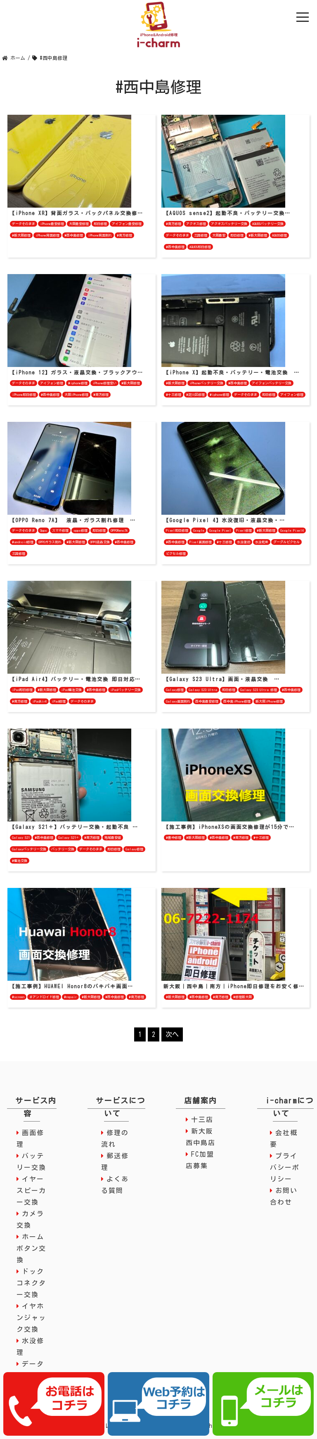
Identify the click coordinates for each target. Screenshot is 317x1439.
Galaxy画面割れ (178, 701)
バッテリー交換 (62, 849)
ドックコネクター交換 (31, 1283)
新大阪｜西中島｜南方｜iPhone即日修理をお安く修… (234, 986)
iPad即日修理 (22, 689)
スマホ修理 (60, 530)
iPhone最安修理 (52, 223)
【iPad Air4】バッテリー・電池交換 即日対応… (75, 679)
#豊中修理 (173, 837)
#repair (70, 997)
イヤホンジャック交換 (31, 1317)
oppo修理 (80, 530)
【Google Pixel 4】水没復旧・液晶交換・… (224, 520)
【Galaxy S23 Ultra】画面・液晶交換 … (221, 679)
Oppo (43, 530)
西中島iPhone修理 (237, 701)
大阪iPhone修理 (76, 394)
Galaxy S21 (21, 837)
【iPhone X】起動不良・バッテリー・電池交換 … (231, 372)
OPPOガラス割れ (50, 542)
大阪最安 (218, 235)
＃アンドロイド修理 (44, 997)
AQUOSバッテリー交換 (268, 223)
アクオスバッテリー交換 (229, 223)
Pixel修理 (244, 530)
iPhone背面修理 (47, 235)
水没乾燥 (261, 542)
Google (198, 530)
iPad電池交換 (71, 689)
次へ (172, 1034)
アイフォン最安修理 (127, 223)
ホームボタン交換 (31, 1248)
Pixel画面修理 (200, 542)
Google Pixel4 (292, 530)
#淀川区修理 (195, 394)
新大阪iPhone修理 (269, 701)
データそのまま (23, 223)
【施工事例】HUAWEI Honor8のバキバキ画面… (71, 986)
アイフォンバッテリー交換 (271, 383)
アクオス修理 (196, 223)
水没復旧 (243, 542)
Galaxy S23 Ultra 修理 (258, 689)
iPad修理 (59, 701)
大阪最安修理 (79, 223)
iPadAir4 (39, 701)
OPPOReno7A (119, 530)
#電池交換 (19, 860)
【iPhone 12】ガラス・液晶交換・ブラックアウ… (76, 372)
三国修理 (200, 235)
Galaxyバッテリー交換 (29, 849)
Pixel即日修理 (177, 530)
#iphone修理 (78, 383)
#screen (18, 997)
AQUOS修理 (279, 235)
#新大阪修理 (21, 235)
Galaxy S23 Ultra (203, 689)
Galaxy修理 (175, 689)
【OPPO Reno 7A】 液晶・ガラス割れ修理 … (72, 520)
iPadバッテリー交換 (125, 689)
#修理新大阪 (242, 997)
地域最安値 (112, 837)
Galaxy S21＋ (68, 837)
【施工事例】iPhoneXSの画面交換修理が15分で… (229, 826)
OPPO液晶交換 (100, 542)
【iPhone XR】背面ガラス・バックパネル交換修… (76, 213)
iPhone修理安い (104, 383)
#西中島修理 (73, 235)
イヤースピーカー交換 (31, 1190)
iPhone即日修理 (24, 394)
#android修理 (22, 542)
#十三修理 (173, 394)
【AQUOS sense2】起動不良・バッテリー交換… (227, 213)
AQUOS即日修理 (200, 247)
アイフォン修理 (51, 383)
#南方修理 (124, 235)
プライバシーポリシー (285, 1167)
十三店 (202, 1119)
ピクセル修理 (176, 553)
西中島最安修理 (206, 701)
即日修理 (100, 223)
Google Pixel (220, 530)
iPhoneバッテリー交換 (206, 383)
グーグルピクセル (286, 542)
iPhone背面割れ (100, 235)
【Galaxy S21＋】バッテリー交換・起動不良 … (73, 826)
